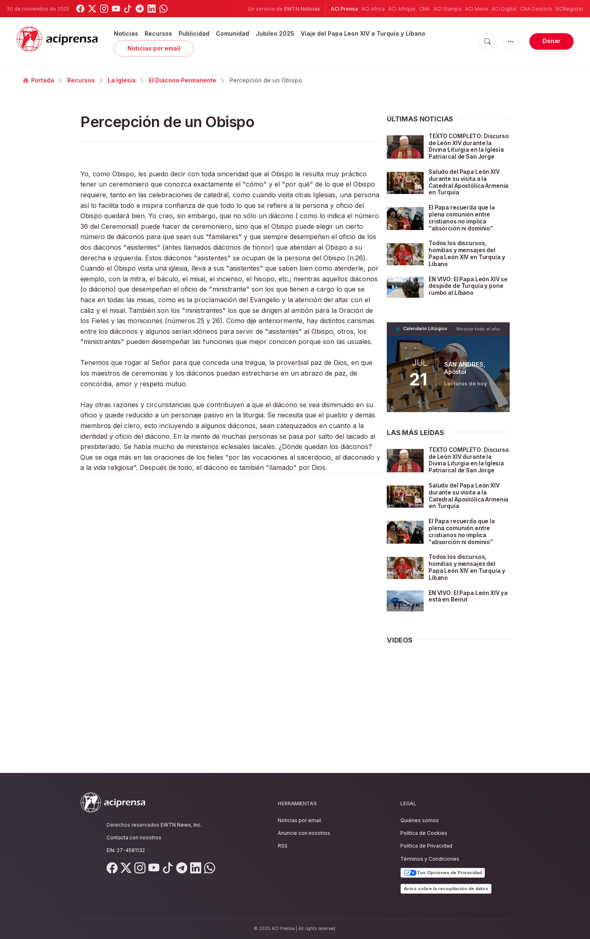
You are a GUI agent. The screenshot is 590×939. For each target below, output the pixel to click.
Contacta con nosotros (134, 837)
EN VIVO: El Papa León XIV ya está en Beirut (465, 610)
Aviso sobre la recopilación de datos (446, 888)
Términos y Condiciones (429, 859)
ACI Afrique (401, 9)
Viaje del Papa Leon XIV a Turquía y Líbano (363, 33)
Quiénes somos (419, 820)
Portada (38, 80)
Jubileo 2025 (275, 33)
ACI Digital (504, 9)
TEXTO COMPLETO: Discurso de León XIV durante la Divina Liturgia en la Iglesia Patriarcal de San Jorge (469, 149)
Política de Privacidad (426, 846)
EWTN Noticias (302, 9)
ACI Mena (476, 9)
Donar (551, 40)
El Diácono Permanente (182, 80)
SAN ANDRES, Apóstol (464, 375)
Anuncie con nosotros (304, 833)
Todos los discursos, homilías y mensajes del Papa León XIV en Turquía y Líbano (468, 260)
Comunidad (232, 33)
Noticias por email (153, 48)
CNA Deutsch (536, 9)
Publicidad (194, 33)
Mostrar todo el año (478, 335)
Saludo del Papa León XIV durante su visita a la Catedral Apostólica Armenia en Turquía (465, 189)
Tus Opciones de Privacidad (443, 873)
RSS (283, 846)
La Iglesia (122, 80)
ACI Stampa (447, 9)
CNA (424, 9)
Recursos (158, 33)
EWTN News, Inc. (181, 825)
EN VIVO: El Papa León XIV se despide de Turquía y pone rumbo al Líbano (465, 292)
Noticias (126, 33)
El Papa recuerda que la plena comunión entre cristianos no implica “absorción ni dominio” (463, 224)
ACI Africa (373, 9)
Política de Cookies (423, 833)
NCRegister (569, 9)
